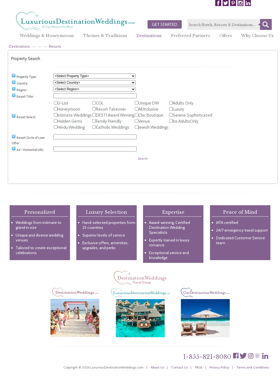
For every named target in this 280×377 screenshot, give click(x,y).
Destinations (149, 35)
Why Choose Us (257, 35)
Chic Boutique (150, 115)
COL (99, 103)
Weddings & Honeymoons (47, 35)
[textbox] (229, 24)
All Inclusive (148, 109)
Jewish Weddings (153, 127)
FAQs (198, 367)
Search (265, 24)
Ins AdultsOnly (185, 121)
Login (262, 3)
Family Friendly (109, 121)
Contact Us (179, 367)
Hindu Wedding (71, 127)
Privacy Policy (219, 367)
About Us (157, 367)
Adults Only (183, 103)
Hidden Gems (69, 121)
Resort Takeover (111, 109)
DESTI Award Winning (115, 115)
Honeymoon (68, 109)
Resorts (55, 46)
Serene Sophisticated (192, 115)
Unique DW (148, 103)
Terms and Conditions (252, 367)
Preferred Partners (190, 35)
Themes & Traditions (105, 35)
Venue (144, 121)
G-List (62, 103)
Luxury (178, 109)
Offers (225, 35)
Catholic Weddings (112, 127)
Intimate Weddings (74, 115)
